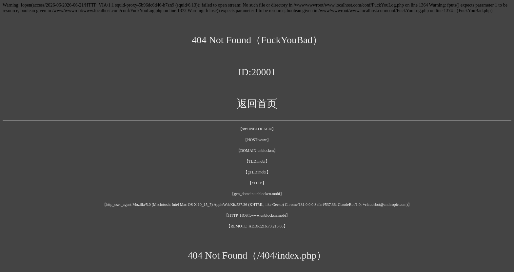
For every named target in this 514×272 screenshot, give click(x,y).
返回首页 (257, 103)
